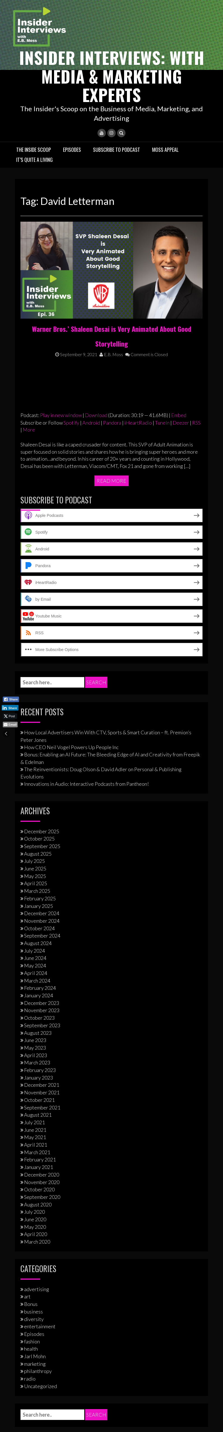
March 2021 (37, 1043)
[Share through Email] (10, 724)
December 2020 (41, 1065)
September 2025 (42, 736)
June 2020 (35, 1110)
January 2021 (38, 1057)
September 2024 (42, 826)
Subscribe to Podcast (116, 149)
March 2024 (37, 871)
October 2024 (39, 819)
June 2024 (35, 849)
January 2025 (38, 796)
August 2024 (38, 833)
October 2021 (39, 990)
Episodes (72, 149)
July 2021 (34, 1013)
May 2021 (35, 1028)
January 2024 (38, 886)
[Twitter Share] (10, 716)
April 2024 (35, 863)
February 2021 (40, 1050)
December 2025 (41, 722)
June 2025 (35, 759)
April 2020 (35, 1125)
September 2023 (42, 916)
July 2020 (34, 1102)
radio (30, 1269)
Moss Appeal (165, 149)
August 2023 (38, 923)
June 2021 (35, 1020)
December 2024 (41, 804)
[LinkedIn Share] (10, 708)
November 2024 (41, 811)
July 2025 (34, 752)
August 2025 (38, 744)
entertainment (39, 1217)
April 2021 (35, 1035)
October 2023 (39, 908)
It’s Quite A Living (34, 159)
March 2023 (37, 953)
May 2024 (35, 856)
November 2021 (41, 983)
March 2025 (37, 781)
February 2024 (40, 878)
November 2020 (41, 1072)
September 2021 (42, 998)
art (27, 1187)
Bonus (31, 1194)
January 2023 (38, 968)
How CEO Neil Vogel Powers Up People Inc (71, 638)
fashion (32, 1232)
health (31, 1239)
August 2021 (38, 1005)
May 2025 (35, 766)
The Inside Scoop (33, 149)
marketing (35, 1254)
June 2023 (35, 930)
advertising (36, 1180)
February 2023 (40, 960)
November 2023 (41, 901)
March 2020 (37, 1132)
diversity (34, 1209)
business (33, 1202)
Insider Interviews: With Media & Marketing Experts (112, 75)
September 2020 (42, 1087)
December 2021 (41, 975)
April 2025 (35, 774)
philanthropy (38, 1262)
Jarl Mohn (35, 1247)
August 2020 (38, 1095)
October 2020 (39, 1080)
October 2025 (39, 729)
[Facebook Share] (11, 699)
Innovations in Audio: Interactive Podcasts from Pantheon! (86, 674)
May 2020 (35, 1117)
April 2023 (35, 946)
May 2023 (35, 938)
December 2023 (41, 893)
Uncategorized (40, 1277)
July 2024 (34, 841)
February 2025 (40, 789)
